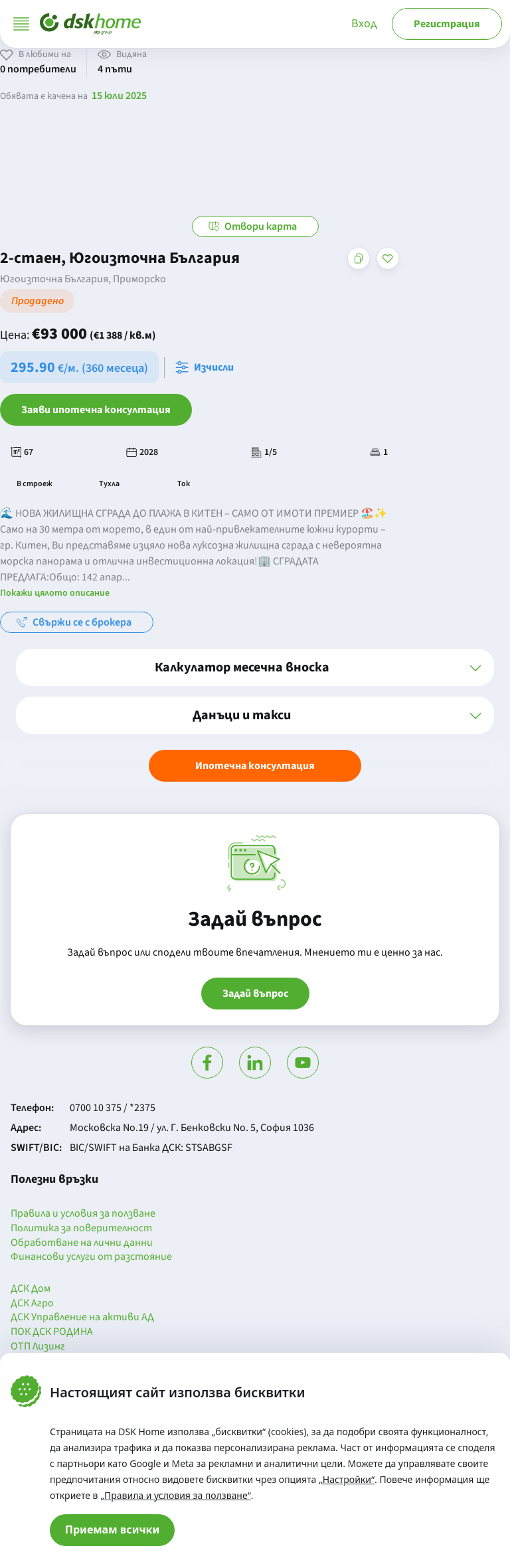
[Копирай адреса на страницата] (358, 258)
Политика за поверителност (81, 1228)
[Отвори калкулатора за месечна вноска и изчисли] (207, 367)
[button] (255, 667)
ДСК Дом (30, 1289)
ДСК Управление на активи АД (82, 1317)
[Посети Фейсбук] (207, 1063)
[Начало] (90, 24)
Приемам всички (112, 1529)
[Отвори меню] (21, 24)
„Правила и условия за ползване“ (175, 1495)
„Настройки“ (347, 1479)
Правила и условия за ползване (83, 1214)
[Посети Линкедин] (255, 1063)
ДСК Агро (32, 1303)
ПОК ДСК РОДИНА (52, 1332)
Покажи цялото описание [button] (55, 593)
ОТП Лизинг (38, 1347)
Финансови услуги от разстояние (91, 1257)
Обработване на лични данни (82, 1243)
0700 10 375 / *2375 (112, 1107)
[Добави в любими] (387, 258)
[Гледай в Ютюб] (303, 1063)
